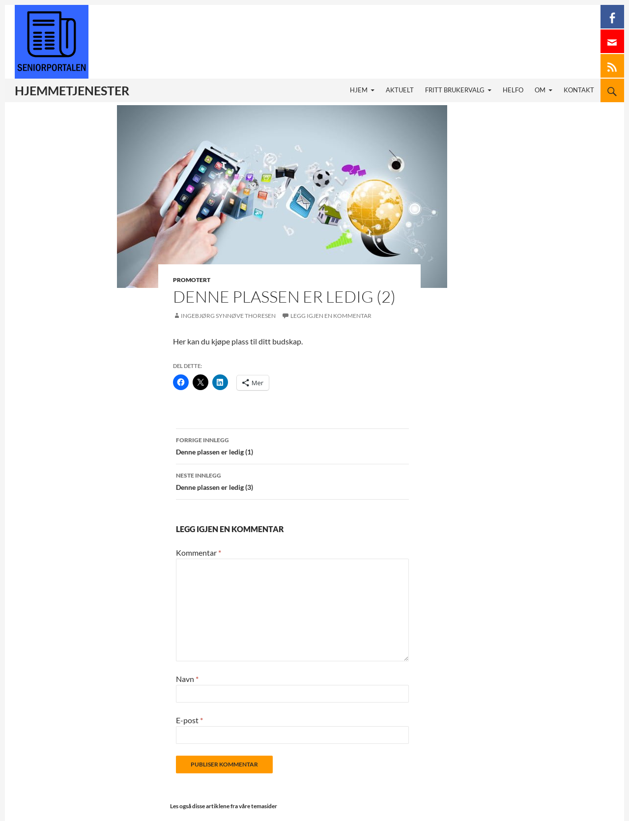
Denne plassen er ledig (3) (292, 480)
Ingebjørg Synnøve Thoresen (228, 315)
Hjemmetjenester (72, 90)
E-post (189, 720)
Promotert (191, 279)
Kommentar (198, 552)
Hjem (359, 90)
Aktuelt (400, 90)
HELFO (513, 90)
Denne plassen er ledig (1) (292, 445)
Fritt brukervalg (455, 90)
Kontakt (579, 90)
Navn (187, 678)
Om (540, 90)
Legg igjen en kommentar (331, 315)
